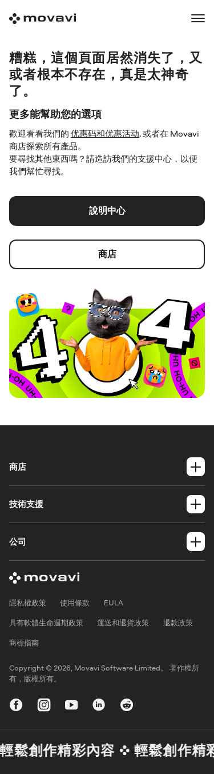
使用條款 (75, 603)
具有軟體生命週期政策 (46, 623)
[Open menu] (198, 18)
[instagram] (44, 706)
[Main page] (42, 18)
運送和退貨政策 (123, 623)
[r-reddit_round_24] (127, 706)
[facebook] (16, 706)
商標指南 (24, 643)
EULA (113, 603)
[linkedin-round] (99, 706)
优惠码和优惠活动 (105, 133)
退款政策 (178, 623)
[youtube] (71, 706)
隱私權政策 (27, 603)
